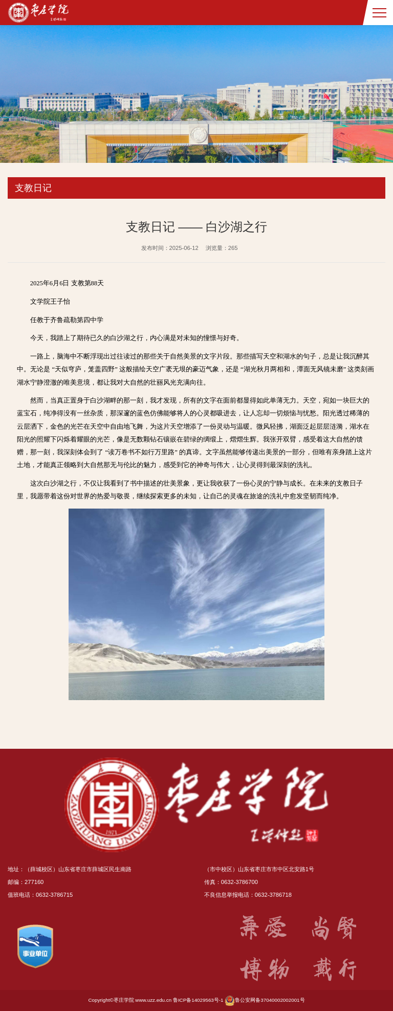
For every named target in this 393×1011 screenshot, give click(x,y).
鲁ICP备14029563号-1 (198, 1000)
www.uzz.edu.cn (153, 1000)
